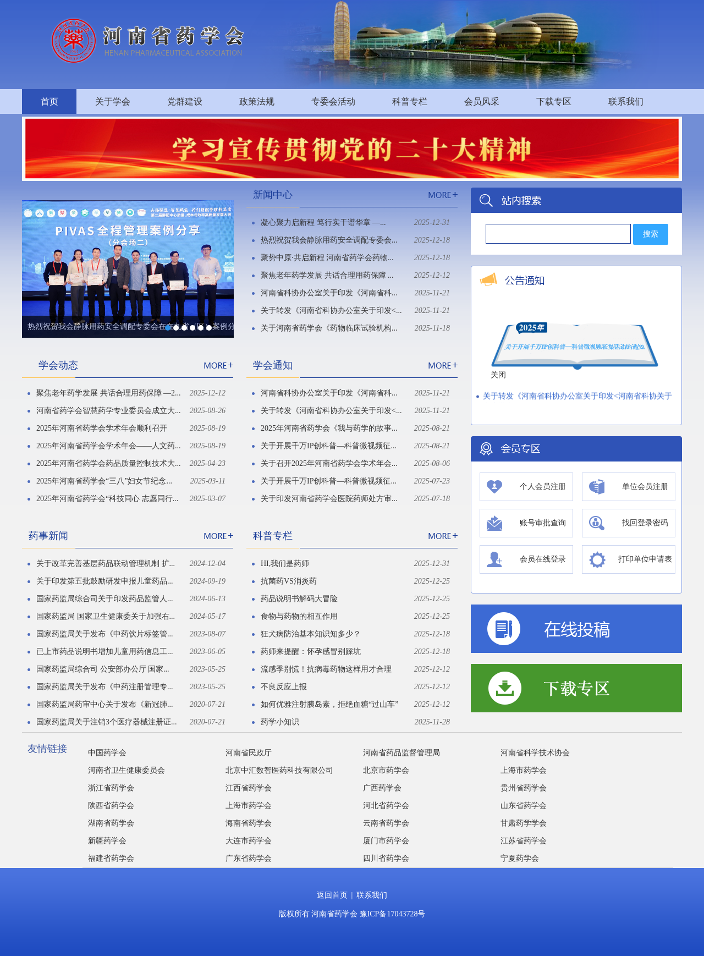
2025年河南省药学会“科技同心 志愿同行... (107, 499)
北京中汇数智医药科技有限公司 (279, 770)
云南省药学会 (386, 823)
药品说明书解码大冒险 (299, 599)
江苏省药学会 (524, 841)
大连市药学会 (249, 841)
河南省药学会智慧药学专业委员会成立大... (108, 410)
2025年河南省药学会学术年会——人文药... (108, 446)
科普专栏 (409, 101)
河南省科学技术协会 (535, 753)
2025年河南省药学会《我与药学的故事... (329, 428)
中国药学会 (107, 753)
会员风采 (481, 101)
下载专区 (553, 101)
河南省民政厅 (249, 753)
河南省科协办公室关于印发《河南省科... (329, 293)
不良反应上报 (284, 687)
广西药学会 (382, 788)
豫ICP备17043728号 (393, 914)
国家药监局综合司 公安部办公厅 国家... (102, 669)
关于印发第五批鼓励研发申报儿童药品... (104, 581)
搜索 (650, 234)
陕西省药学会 (111, 805)
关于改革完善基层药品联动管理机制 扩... (105, 563)
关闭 (496, 376)
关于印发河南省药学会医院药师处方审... (329, 499)
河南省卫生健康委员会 (126, 770)
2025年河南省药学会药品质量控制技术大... (108, 463)
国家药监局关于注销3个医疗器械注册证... (106, 722)
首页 (49, 101)
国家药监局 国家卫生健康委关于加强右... (105, 616)
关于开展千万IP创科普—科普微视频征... (329, 446)
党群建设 (184, 101)
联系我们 (626, 101)
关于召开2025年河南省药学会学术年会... (329, 463)
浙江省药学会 (111, 788)
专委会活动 (333, 101)
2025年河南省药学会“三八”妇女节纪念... (104, 481)
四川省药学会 (386, 858)
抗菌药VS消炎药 (289, 581)
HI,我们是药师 (285, 563)
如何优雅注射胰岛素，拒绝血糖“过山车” (329, 704)
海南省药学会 (249, 823)
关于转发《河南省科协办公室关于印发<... (331, 310)
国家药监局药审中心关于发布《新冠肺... (104, 704)
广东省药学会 (249, 858)
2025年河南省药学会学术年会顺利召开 (101, 428)
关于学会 (112, 101)
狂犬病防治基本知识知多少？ (311, 634)
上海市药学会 (524, 770)
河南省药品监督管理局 (401, 753)
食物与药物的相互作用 (299, 616)
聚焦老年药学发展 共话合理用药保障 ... (327, 275)
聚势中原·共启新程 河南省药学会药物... (327, 258)
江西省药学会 (249, 788)
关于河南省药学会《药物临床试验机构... (329, 328)
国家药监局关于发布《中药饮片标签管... (104, 634)
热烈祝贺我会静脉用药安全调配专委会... (329, 240)
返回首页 (332, 895)
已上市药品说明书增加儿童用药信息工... (104, 651)
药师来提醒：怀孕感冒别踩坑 (311, 651)
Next (227, 260)
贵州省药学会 (524, 788)
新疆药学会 (107, 841)
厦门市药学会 (386, 841)
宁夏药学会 (520, 858)
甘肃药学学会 (524, 823)
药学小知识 (280, 722)
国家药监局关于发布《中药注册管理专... (104, 687)
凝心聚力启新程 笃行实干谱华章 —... (323, 222)
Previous (29, 260)
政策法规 (256, 101)
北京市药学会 (386, 770)
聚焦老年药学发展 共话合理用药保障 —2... (108, 393)
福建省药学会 (111, 858)
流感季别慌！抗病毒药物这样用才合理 (326, 669)
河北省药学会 (386, 805)
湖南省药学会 (111, 823)
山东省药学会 (524, 805)
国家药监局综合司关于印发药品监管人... (104, 599)
